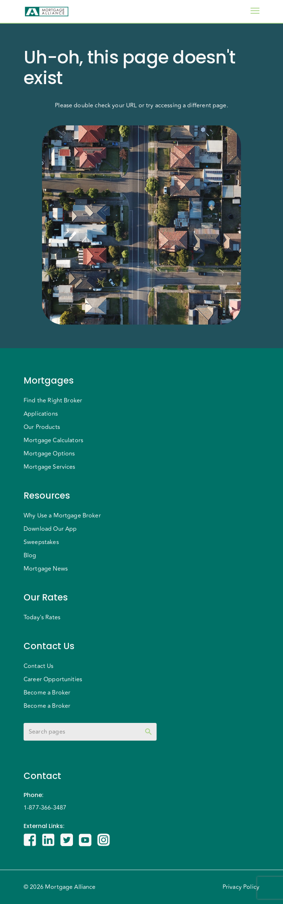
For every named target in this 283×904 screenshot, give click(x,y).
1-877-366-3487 (45, 807)
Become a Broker (47, 692)
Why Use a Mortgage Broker (62, 515)
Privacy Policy (241, 887)
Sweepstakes (41, 542)
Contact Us (39, 666)
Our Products (42, 427)
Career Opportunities (53, 679)
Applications (41, 413)
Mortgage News (46, 568)
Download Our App (50, 528)
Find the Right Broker (53, 400)
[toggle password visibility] (148, 731)
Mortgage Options (49, 453)
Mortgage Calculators (53, 440)
